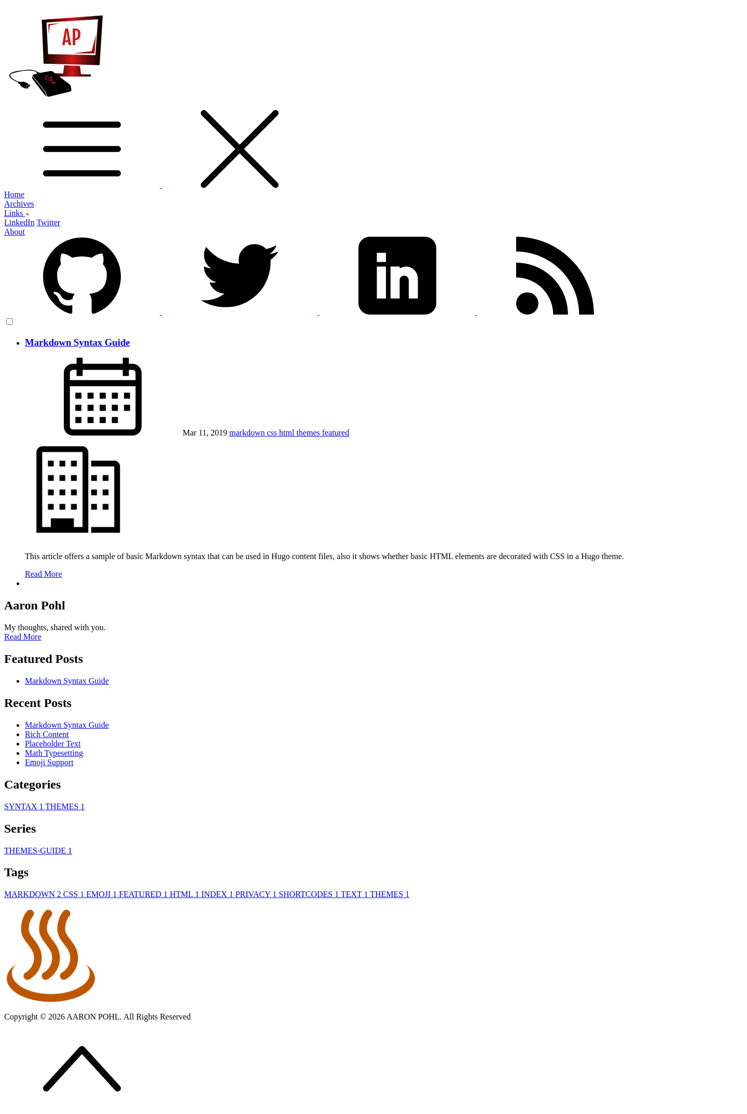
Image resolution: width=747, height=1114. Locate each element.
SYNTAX (24, 806)
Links (17, 213)
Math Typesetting (54, 753)
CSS (74, 894)
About (14, 231)
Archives (19, 203)
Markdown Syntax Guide (77, 342)
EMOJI (102, 894)
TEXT (355, 894)
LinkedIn (19, 222)
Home (14, 194)
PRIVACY (257, 894)
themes (309, 432)
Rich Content (47, 734)
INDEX (218, 894)
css (273, 432)
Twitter (48, 222)
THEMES (65, 806)
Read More (43, 573)
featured (335, 432)
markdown (248, 432)
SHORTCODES (310, 894)
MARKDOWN (33, 894)
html (287, 432)
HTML (185, 894)
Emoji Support (49, 762)
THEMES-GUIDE (38, 850)
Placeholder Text (52, 743)
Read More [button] (23, 636)
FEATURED (144, 894)
